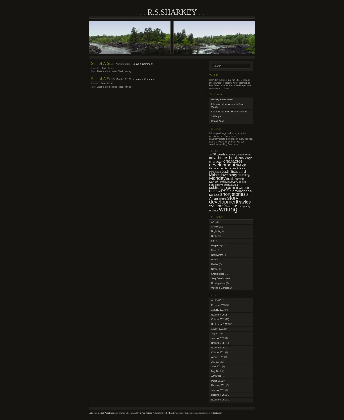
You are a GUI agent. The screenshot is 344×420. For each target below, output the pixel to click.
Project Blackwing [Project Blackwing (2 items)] (228, 185)
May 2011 (216, 371)
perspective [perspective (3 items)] (231, 181)
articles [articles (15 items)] (221, 157)
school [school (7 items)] (214, 195)
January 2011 (218, 390)
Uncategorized (218, 283)
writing (128, 71)
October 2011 (218, 352)
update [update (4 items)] (213, 210)
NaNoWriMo (217, 255)
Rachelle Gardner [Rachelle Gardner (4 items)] (238, 187)
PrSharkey (217, 413)
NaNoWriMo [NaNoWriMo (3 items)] (216, 181)
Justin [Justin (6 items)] (226, 171)
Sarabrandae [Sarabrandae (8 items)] (241, 191)
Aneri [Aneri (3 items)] (248, 154)
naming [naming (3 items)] (239, 178)
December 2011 (219, 343)
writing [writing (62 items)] (228, 209)
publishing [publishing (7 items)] (217, 188)
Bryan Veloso (146, 413)
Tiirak (120, 71)
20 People (216, 116)
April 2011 (216, 376)
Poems (214, 259)
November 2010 (219, 399)
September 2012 (219, 324)
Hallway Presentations (222, 99)
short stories (111, 71)
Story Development (220, 278)
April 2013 (216, 300)
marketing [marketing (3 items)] (244, 175)
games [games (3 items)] (232, 168)
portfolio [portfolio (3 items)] (214, 184)
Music (214, 250)
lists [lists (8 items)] (234, 171)
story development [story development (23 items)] (223, 200)
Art (212, 222)
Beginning (216, 231)
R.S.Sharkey (172, 12)
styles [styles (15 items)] (245, 201)
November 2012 (219, 315)
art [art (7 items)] (211, 158)
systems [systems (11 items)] (216, 206)
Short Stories (107, 68)
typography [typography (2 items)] (245, 206)
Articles (215, 226)
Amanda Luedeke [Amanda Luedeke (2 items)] (235, 154)
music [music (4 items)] (230, 178)
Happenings (217, 245)
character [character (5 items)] (216, 161)
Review (215, 264)
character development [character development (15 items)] (225, 163)
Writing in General (220, 288)
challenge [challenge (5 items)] (245, 158)
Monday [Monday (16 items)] (217, 178)
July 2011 (216, 362)
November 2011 (219, 347)
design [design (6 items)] (241, 165)
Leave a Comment (142, 64)
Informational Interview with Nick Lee (229, 111)
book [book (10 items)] (233, 157)
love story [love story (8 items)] (229, 175)
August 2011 (217, 357)
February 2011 (218, 385)
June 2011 (216, 366)
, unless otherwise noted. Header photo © (194, 413)
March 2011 (217, 381)
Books (214, 236)
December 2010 (219, 395)
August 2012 (217, 329)
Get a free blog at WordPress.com (103, 413)
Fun (213, 241)
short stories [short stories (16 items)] (233, 194)
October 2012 (218, 319)
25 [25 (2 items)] (210, 154)
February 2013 (218, 305)
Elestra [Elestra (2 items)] (212, 168)
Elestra (100, 71)
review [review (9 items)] (214, 191)
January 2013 (218, 310)
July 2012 (216, 333)
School (214, 269)
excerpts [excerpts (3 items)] (222, 168)
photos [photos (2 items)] (242, 181)
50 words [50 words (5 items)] (219, 154)
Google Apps (217, 121)
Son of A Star (102, 63)
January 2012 (218, 338)
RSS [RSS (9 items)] (225, 191)
